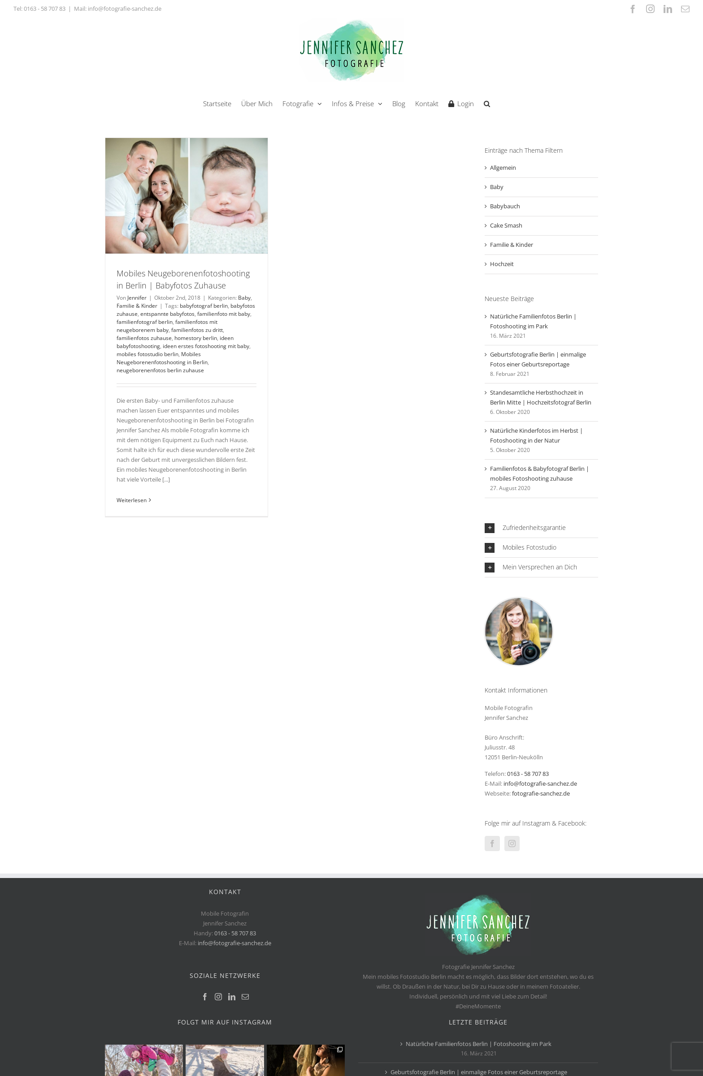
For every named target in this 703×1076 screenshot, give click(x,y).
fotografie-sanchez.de (541, 793)
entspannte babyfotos (167, 314)
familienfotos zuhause (144, 338)
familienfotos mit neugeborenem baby (167, 326)
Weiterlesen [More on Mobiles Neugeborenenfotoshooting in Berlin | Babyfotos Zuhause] (132, 500)
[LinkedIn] (231, 996)
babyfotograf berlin (204, 306)
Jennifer (137, 297)
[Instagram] (512, 843)
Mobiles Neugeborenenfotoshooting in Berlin (162, 358)
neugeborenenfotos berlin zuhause (160, 370)
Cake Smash (506, 225)
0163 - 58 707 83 (44, 8)
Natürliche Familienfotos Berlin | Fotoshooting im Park (478, 1044)
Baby (244, 297)
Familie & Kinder (137, 306)
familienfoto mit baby (223, 314)
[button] (487, 102)
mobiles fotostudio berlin (147, 354)
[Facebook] (492, 843)
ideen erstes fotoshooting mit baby (206, 346)
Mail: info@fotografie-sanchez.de (117, 8)
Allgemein (503, 168)
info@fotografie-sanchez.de (540, 783)
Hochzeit (502, 264)
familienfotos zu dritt (197, 330)
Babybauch (505, 206)
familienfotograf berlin (145, 322)
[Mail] (245, 996)
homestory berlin (195, 338)
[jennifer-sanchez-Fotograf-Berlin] (518, 601)
